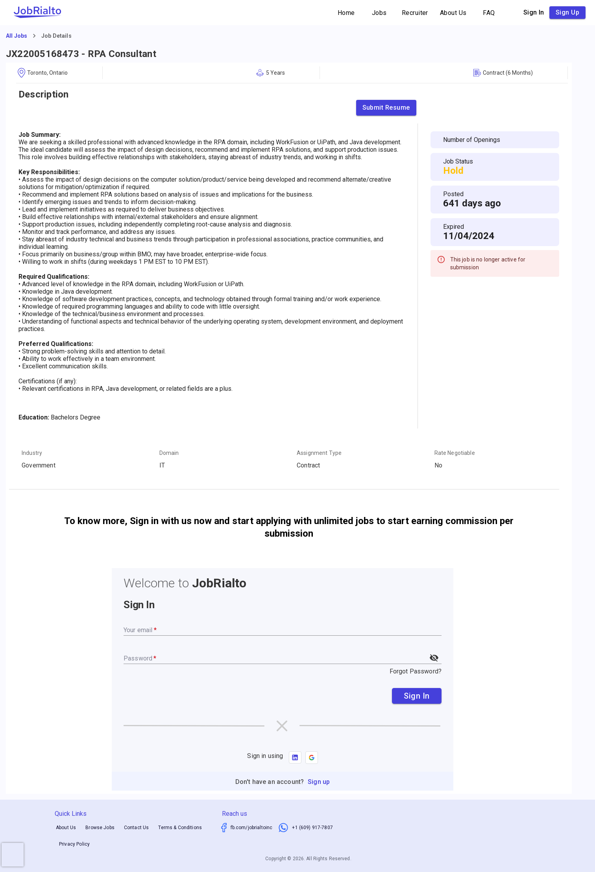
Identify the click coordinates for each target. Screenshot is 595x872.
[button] (311, 757)
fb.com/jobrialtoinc (252, 827)
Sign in (533, 12)
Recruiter (415, 13)
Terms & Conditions (180, 827)
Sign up (567, 12)
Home (346, 13)
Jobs (379, 13)
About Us (453, 13)
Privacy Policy (74, 844)
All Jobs (16, 36)
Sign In (417, 696)
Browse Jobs (100, 827)
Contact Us (136, 827)
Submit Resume (386, 108)
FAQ (489, 13)
